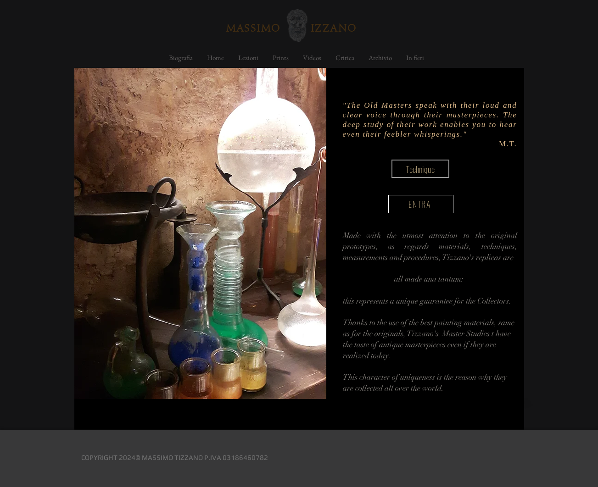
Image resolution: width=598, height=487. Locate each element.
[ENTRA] (420, 204)
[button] (420, 169)
